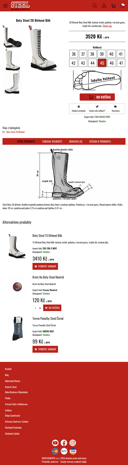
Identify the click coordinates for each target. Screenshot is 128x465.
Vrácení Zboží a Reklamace (16, 404)
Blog (7, 375)
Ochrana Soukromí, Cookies (16, 421)
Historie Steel (10, 387)
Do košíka (100, 97)
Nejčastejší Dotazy (12, 381)
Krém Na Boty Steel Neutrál (48, 277)
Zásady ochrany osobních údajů (73, 461)
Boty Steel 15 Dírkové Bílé (47, 235)
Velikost (8, 410)
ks (36, 308)
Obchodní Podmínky (13, 427)
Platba (7, 398)
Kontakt (8, 369)
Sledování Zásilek (12, 433)
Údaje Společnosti (12, 415)
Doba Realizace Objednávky (16, 392)
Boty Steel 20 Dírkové (15, 132)
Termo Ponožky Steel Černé (48, 318)
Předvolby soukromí (50, 461)
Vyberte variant (45, 266)
